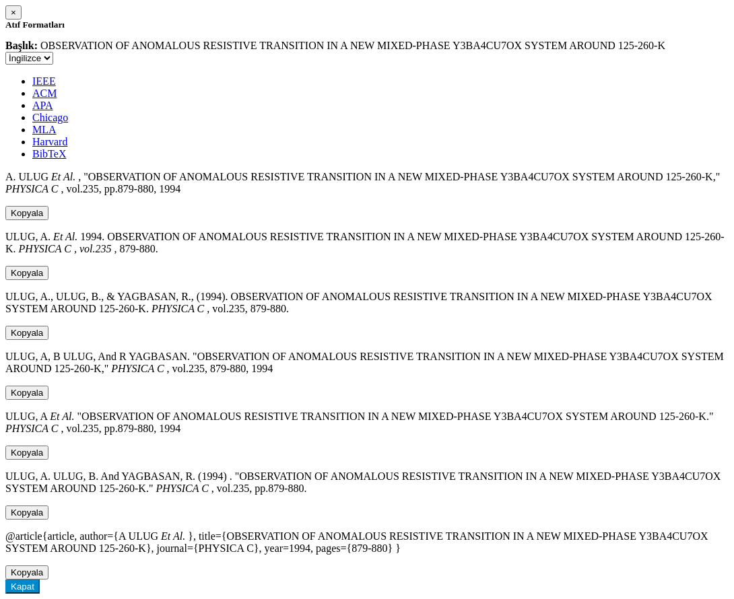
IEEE (44, 81)
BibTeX (49, 154)
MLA (44, 129)
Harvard (49, 141)
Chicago (50, 117)
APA (42, 105)
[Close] (13, 12)
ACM (44, 93)
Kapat (22, 587)
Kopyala (27, 213)
